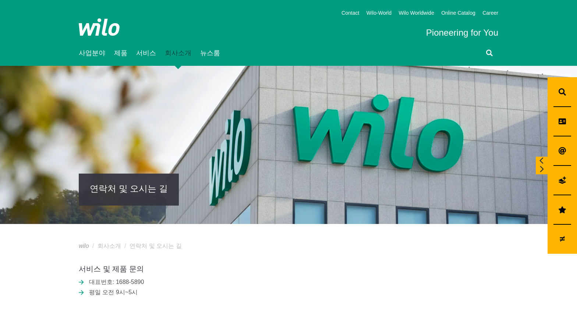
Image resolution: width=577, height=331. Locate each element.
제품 (120, 53)
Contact (350, 13)
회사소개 (178, 53)
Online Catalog (458, 13)
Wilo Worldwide (416, 13)
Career (490, 13)
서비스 (146, 53)
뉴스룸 (210, 53)
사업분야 (92, 53)
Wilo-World (379, 13)
